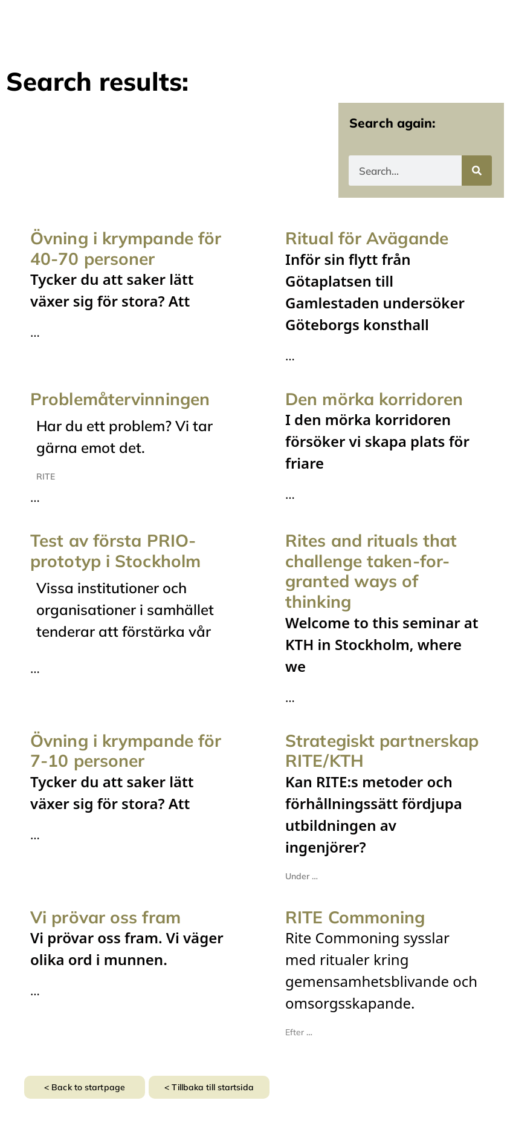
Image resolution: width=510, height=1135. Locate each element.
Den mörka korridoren (374, 398)
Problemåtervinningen (120, 398)
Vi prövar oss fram (105, 917)
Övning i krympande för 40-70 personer (125, 248)
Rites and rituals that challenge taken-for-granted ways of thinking (371, 571)
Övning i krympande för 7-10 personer (125, 751)
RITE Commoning (355, 917)
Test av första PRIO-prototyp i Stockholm (115, 550)
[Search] (477, 170)
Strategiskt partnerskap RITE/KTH (382, 751)
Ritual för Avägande (366, 238)
